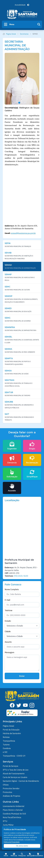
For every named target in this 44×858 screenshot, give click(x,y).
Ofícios (6, 785)
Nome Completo (12, 589)
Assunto (8, 642)
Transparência (9, 741)
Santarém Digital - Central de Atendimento (21, 781)
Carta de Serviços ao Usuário (15, 777)
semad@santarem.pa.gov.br (23, 233)
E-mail (7, 600)
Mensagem (9, 652)
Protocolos (7, 792)
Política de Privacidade (11, 842)
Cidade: (8, 631)
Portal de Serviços (10, 766)
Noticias (6, 737)
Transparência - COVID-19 (14, 756)
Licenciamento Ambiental (13, 806)
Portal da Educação (11, 729)
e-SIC (5, 752)
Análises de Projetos (11, 796)
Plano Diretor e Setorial (13, 810)
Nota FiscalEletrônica (12, 817)
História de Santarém (12, 733)
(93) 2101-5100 (21, 576)
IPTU (5, 821)
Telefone (8, 610)
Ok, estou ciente (22, 846)
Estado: (8, 621)
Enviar (22, 676)
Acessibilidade (20, 5)
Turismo (6, 744)
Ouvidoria (7, 748)
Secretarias (25, 34)
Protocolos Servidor (11, 788)
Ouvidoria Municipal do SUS (14, 813)
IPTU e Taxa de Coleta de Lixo (15, 770)
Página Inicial (11, 34)
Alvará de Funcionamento (14, 773)
